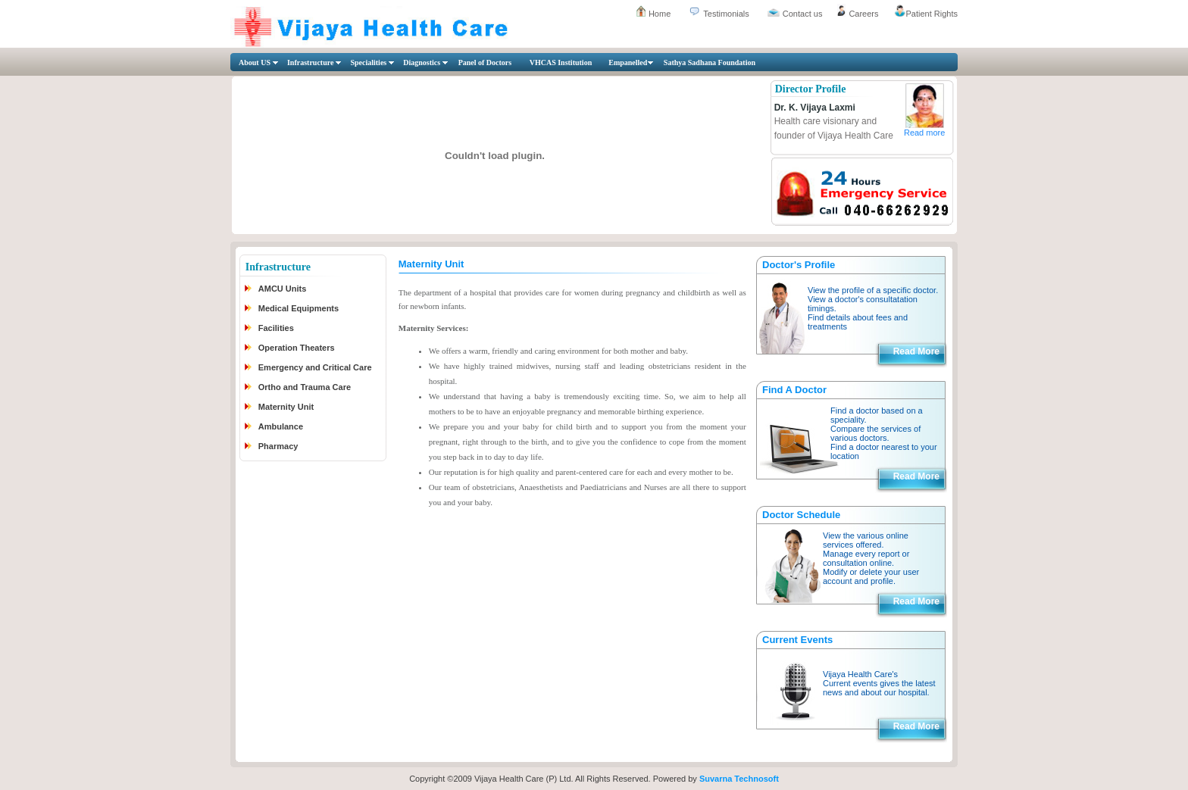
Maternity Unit (286, 406)
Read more (924, 132)
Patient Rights (932, 13)
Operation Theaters (296, 347)
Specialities (368, 62)
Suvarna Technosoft (739, 778)
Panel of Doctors (485, 62)
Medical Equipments (298, 308)
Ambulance (280, 426)
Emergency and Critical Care (315, 367)
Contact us (803, 13)
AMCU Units (282, 288)
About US (254, 62)
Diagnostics (421, 62)
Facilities (276, 328)
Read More (916, 351)
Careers (863, 13)
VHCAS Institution (561, 62)
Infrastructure (310, 62)
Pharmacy (278, 446)
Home (660, 13)
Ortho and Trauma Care (304, 387)
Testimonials (726, 13)
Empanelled (627, 62)
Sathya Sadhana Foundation (709, 62)
